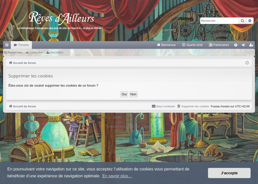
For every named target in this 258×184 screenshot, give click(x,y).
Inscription (57, 52)
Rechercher (15, 52)
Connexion (36, 52)
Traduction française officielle (123, 126)
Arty (120, 122)
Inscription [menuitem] (252, 46)
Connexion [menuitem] (244, 46)
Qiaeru (147, 126)
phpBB (117, 117)
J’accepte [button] (229, 173)
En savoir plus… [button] (117, 176)
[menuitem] (166, 45)
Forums (23, 45)
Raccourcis (8, 46)
